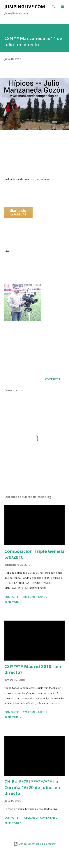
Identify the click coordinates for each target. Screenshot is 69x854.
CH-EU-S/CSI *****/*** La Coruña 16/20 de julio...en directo (32, 787)
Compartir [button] (52, 379)
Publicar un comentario (40, 817)
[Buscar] (53, 6)
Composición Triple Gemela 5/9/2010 (34, 554)
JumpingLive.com (24, 6)
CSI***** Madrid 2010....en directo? (32, 669)
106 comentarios (35, 597)
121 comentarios (35, 712)
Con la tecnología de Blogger (34, 843)
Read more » (13, 602)
